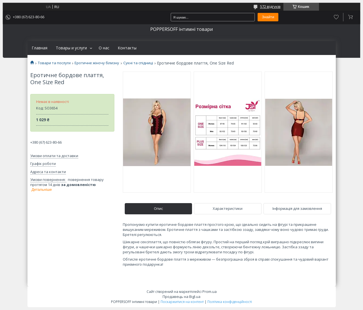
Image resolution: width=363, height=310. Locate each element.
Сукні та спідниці (138, 63)
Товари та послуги (54, 63)
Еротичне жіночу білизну (97, 63)
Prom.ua (209, 291)
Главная (39, 47)
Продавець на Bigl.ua (181, 296)
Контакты (127, 47)
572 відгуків (270, 6)
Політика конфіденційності (229, 301)
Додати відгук (336, 17)
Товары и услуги (71, 47)
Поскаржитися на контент (182, 301)
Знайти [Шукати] (268, 17)
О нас (104, 47)
